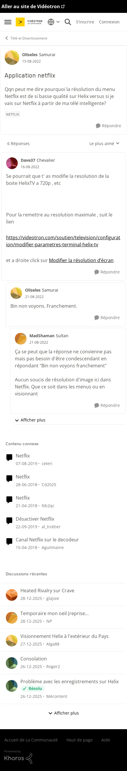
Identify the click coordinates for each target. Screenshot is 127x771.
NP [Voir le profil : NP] (49, 621)
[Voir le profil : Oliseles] (12, 57)
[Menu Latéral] (7, 22)
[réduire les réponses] (63, 155)
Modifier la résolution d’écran (81, 260)
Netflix (23, 456)
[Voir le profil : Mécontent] (11, 686)
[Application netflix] (30, 167)
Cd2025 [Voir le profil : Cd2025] (49, 484)
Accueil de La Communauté (31, 740)
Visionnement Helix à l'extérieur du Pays (64, 636)
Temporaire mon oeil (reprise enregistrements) (52, 613)
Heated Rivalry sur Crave (47, 591)
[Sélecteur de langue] (53, 22)
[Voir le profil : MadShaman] (21, 339)
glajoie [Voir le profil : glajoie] (52, 598)
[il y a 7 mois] (31, 598)
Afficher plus (30, 420)
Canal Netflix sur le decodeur (47, 540)
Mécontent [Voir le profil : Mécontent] (56, 696)
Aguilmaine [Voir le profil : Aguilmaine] (53, 547)
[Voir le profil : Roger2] (11, 663)
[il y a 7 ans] (26, 463)
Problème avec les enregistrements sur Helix (69, 682)
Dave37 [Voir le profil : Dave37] (28, 160)
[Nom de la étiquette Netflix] (13, 114)
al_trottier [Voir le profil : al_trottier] (51, 526)
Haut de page (79, 740)
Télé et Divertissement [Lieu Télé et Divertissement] (25, 38)
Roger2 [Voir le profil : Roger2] (53, 666)
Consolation (33, 659)
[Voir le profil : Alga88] (11, 640)
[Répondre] (108, 126)
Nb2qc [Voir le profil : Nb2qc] (48, 505)
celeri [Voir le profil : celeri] (47, 463)
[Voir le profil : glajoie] (11, 595)
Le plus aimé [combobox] (104, 144)
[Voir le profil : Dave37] (12, 163)
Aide (105, 740)
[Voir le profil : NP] (11, 618)
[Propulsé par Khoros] (63, 757)
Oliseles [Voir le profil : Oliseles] (30, 54)
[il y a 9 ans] (26, 484)
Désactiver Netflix (35, 519)
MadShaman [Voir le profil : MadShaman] (41, 335)
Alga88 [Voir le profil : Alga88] (52, 643)
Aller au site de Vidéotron (30, 6)
